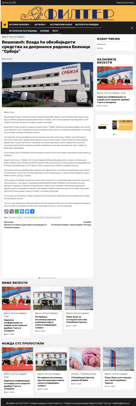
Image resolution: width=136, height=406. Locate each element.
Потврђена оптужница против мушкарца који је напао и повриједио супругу (45, 322)
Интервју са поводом (86, 25)
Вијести (5, 37)
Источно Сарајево (19, 25)
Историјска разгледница (23, 31)
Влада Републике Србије (33, 217)
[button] (39, 278)
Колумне (44, 31)
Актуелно (39, 25)
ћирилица (121, 3)
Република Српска (88, 374)
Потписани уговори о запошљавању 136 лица (69, 223)
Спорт (6, 316)
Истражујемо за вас (61, 25)
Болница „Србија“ (15, 217)
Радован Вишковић (53, 217)
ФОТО (55, 31)
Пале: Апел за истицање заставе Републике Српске (76, 320)
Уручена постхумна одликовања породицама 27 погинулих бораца (26, 225)
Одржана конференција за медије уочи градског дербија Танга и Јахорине (15, 325)
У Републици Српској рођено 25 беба (82, 379)
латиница (130, 3)
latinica (100, 48)
